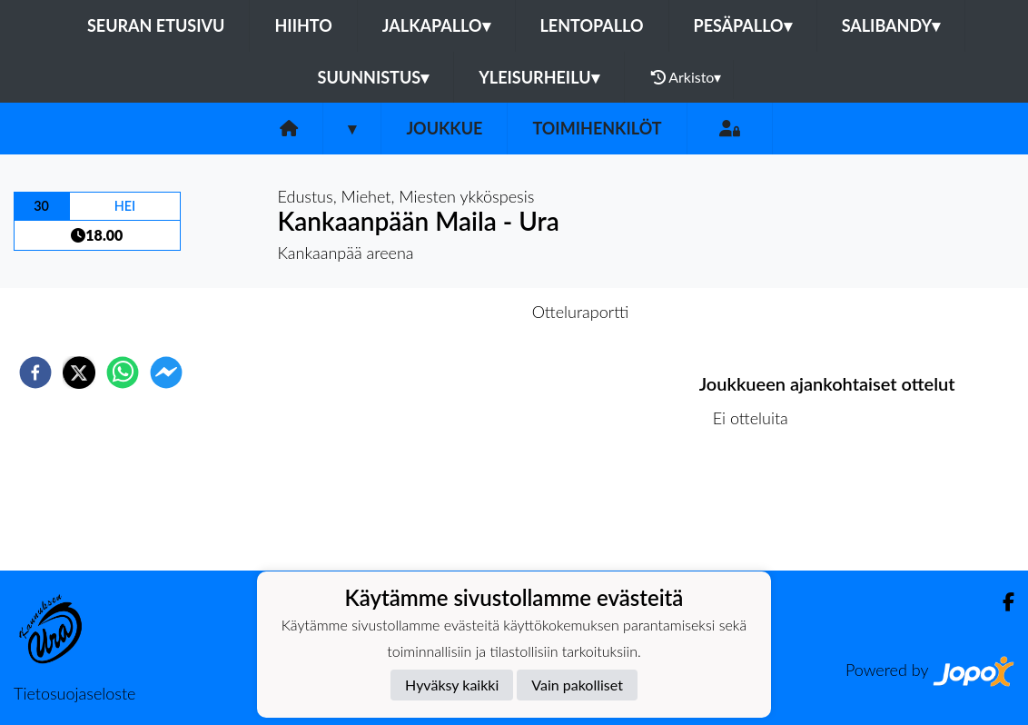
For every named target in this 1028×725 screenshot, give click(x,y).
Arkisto (686, 77)
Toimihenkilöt (596, 128)
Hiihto (302, 25)
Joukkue (444, 128)
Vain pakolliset (577, 684)
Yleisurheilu (538, 77)
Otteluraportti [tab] (580, 312)
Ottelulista (758, 509)
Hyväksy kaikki (452, 684)
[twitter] (79, 372)
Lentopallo (592, 25)
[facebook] (35, 372)
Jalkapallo (436, 25)
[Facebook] (1001, 601)
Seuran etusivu (156, 25)
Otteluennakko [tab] (451, 312)
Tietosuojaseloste (74, 693)
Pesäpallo (743, 25)
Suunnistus (374, 77)
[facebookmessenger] (166, 372)
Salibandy (891, 25)
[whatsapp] (122, 372)
